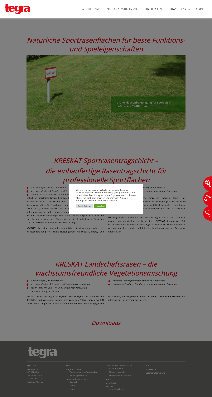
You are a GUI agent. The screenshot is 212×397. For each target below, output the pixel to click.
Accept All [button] (100, 206)
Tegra (173, 9)
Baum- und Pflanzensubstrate (121, 9)
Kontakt (200, 9)
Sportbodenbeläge (154, 9)
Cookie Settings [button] (84, 206)
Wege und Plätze (90, 9)
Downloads (186, 9)
